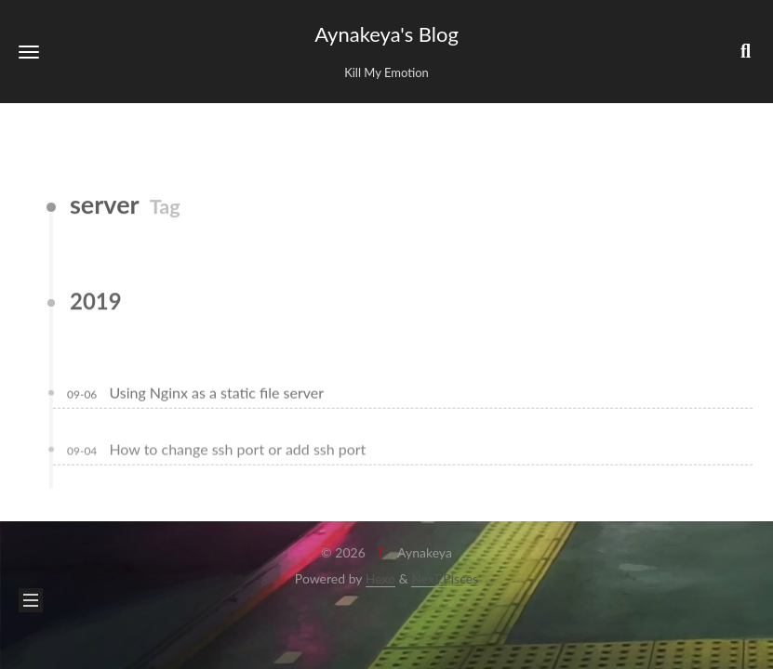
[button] (28, 51)
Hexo (380, 578)
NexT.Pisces (444, 578)
